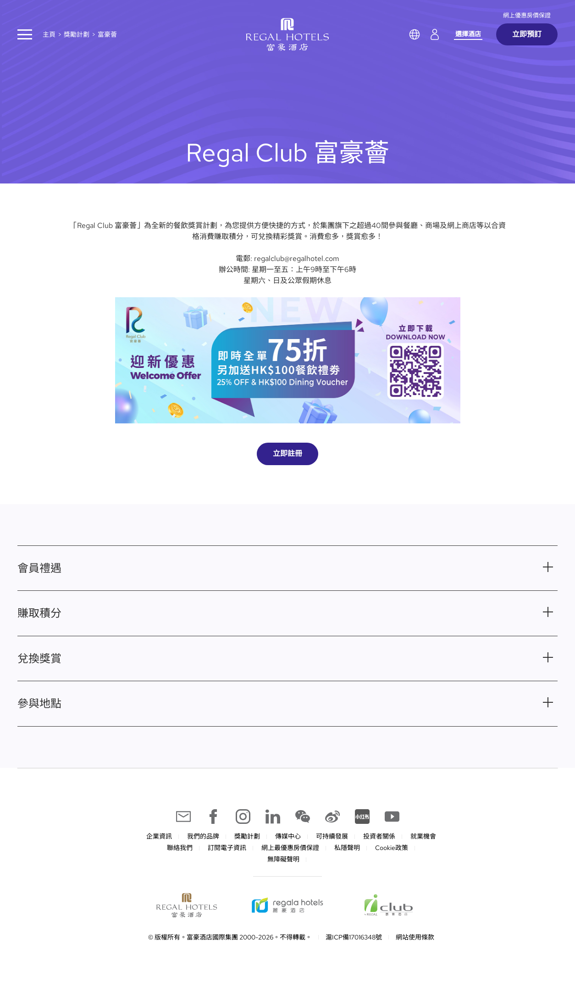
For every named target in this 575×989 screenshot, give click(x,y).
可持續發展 (332, 836)
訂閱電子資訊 (227, 848)
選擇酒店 (468, 34)
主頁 (49, 34)
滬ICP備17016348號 (354, 937)
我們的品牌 (203, 836)
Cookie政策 (391, 848)
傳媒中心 (288, 836)
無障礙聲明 (283, 859)
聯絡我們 (180, 848)
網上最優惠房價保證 (290, 848)
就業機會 (423, 836)
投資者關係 (379, 836)
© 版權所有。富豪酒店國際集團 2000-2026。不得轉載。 (230, 937)
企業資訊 (159, 836)
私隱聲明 (347, 848)
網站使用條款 (415, 937)
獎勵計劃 (76, 34)
